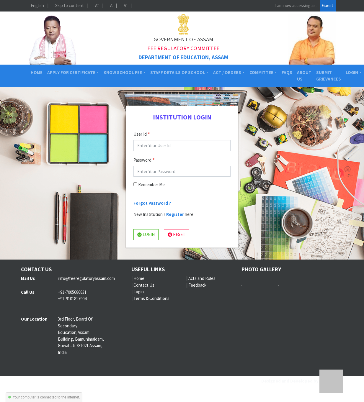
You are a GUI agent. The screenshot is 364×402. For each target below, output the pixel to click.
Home (38, 72)
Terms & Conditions (151, 298)
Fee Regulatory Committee (183, 48)
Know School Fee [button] (123, 72)
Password (144, 159)
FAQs (287, 72)
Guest (327, 5)
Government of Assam (183, 39)
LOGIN (146, 234)
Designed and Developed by (302, 381)
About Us (304, 76)
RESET (176, 234)
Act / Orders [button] (227, 72)
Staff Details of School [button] (177, 72)
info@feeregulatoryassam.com (86, 278)
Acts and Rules (202, 278)
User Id (141, 133)
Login (138, 291)
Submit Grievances (328, 76)
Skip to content (69, 5)
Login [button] (352, 72)
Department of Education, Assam (183, 57)
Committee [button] (261, 72)
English (37, 5)
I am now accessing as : (296, 5)
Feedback (197, 285)
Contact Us (143, 285)
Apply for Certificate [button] (71, 72)
